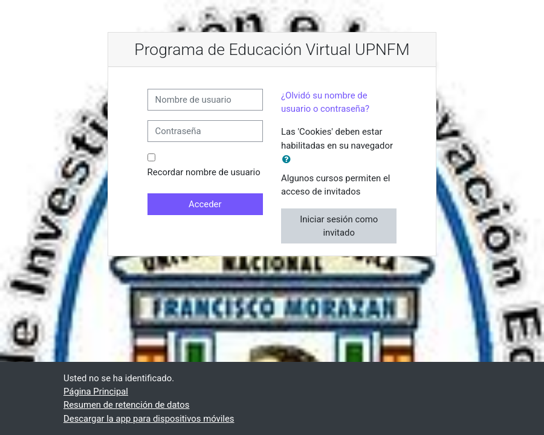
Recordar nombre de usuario (204, 172)
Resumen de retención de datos (126, 404)
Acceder (205, 204)
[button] (289, 159)
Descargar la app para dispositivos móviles (149, 418)
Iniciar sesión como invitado (339, 226)
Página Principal (95, 391)
